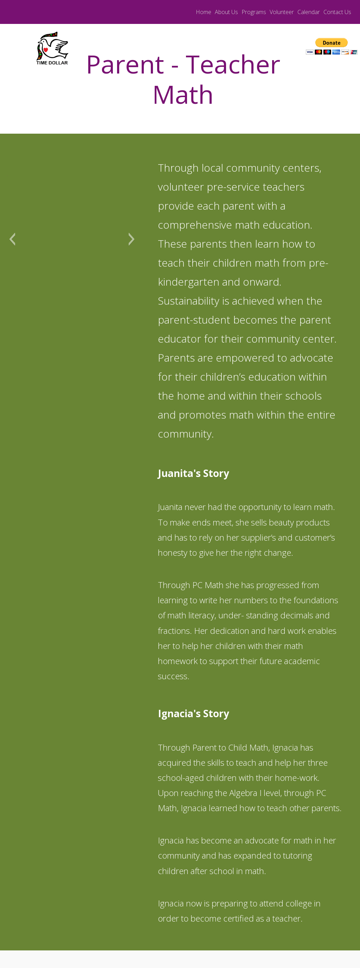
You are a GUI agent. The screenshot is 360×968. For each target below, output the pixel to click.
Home (203, 12)
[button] (12, 239)
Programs (254, 12)
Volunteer (282, 12)
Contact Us (337, 12)
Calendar (308, 12)
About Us (226, 12)
